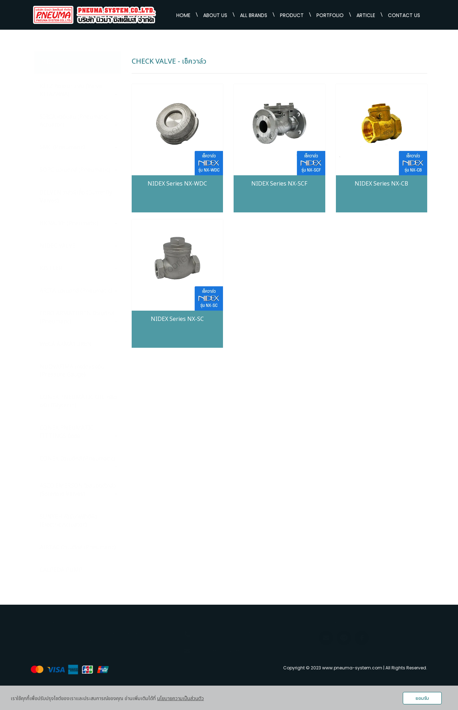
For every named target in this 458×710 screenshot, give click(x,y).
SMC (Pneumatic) (79, 147)
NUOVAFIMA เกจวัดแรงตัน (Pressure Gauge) (72, 371)
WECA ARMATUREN (66, 344)
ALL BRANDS (253, 15)
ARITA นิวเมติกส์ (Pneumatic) (79, 291)
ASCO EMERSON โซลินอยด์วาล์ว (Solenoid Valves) (79, 490)
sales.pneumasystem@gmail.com (233, 650)
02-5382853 (208, 640)
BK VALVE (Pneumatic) (79, 223)
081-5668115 (237, 640)
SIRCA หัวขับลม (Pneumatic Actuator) (79, 121)
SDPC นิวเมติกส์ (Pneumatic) (79, 170)
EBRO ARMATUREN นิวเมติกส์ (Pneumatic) (79, 317)
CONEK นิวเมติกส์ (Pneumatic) (79, 461)
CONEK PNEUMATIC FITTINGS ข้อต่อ (79, 432)
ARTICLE (365, 15)
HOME (183, 15)
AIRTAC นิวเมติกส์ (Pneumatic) (78, 547)
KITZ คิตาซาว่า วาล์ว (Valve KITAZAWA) (79, 90)
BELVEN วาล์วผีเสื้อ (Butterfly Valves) (76, 196)
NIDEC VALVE (79, 246)
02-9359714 (237, 633)
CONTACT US (404, 15)
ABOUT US (215, 15)
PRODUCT (292, 15)
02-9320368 (208, 633)
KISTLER (79, 268)
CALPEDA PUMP (61, 570)
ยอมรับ (422, 698)
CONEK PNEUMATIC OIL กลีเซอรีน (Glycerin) (79, 401)
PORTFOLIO (330, 15)
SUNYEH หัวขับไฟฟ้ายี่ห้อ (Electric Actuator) (68, 520)
